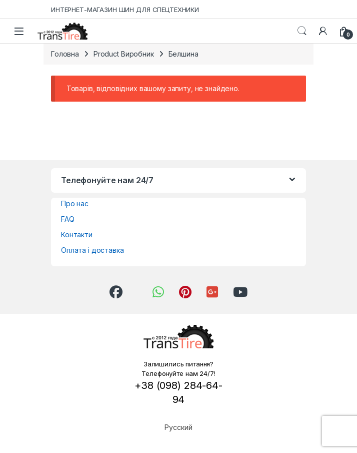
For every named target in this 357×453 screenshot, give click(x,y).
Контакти (76, 234)
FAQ (67, 219)
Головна (65, 54)
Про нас (74, 203)
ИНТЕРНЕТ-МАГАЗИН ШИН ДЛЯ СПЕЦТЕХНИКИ (125, 10)
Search (302, 31)
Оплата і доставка (92, 250)
